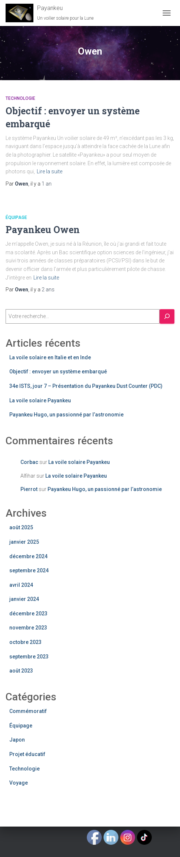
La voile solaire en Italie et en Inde (50, 357)
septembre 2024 (29, 570)
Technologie (20, 98)
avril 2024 (21, 585)
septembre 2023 (29, 657)
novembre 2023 (28, 628)
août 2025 (21, 527)
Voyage (18, 783)
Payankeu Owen (43, 229)
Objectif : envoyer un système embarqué (58, 371)
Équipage (16, 217)
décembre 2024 (28, 556)
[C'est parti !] (167, 316)
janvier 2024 (24, 599)
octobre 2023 (25, 642)
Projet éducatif (27, 754)
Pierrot (28, 489)
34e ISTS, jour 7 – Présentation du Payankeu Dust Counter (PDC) (86, 386)
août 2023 (21, 671)
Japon (17, 740)
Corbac (29, 462)
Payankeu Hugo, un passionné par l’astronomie (66, 415)
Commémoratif (28, 711)
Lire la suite (49, 171)
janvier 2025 (24, 542)
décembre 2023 (28, 613)
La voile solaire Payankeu (40, 400)
